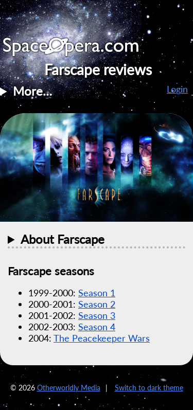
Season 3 (96, 315)
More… (32, 90)
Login (177, 89)
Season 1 (96, 292)
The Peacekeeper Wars (102, 338)
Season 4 (96, 326)
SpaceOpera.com (77, 49)
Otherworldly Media (68, 387)
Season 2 (96, 304)
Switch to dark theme (149, 387)
